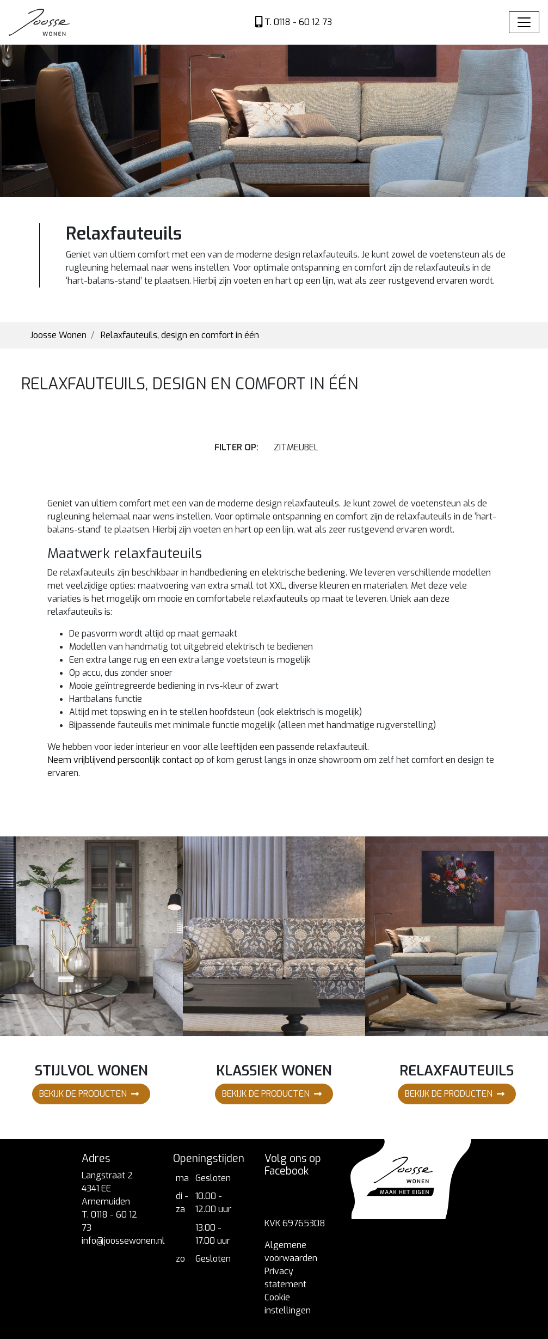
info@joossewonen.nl (123, 1240)
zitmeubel (296, 447)
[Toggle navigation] (524, 22)
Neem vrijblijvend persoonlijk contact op (125, 760)
